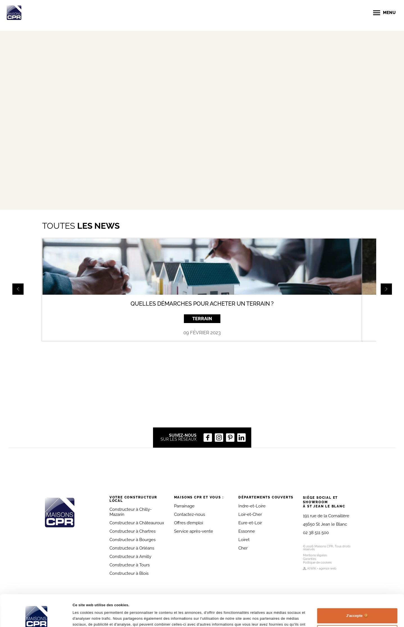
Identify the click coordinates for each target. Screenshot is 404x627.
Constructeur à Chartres (132, 531)
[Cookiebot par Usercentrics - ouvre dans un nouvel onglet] (36, 616)
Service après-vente (193, 531)
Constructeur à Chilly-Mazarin (130, 512)
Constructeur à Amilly (130, 556)
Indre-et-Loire (252, 506)
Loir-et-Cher (250, 514)
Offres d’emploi (188, 522)
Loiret (244, 539)
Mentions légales (315, 555)
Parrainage (184, 506)
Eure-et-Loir (250, 522)
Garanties (309, 559)
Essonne (246, 531)
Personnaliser (357, 605)
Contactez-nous (189, 514)
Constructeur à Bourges (132, 539)
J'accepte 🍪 (357, 588)
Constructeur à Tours (129, 564)
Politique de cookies (317, 562)
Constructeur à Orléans (131, 548)
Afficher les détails (89, 616)
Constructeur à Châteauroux (136, 522)
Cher (243, 548)
